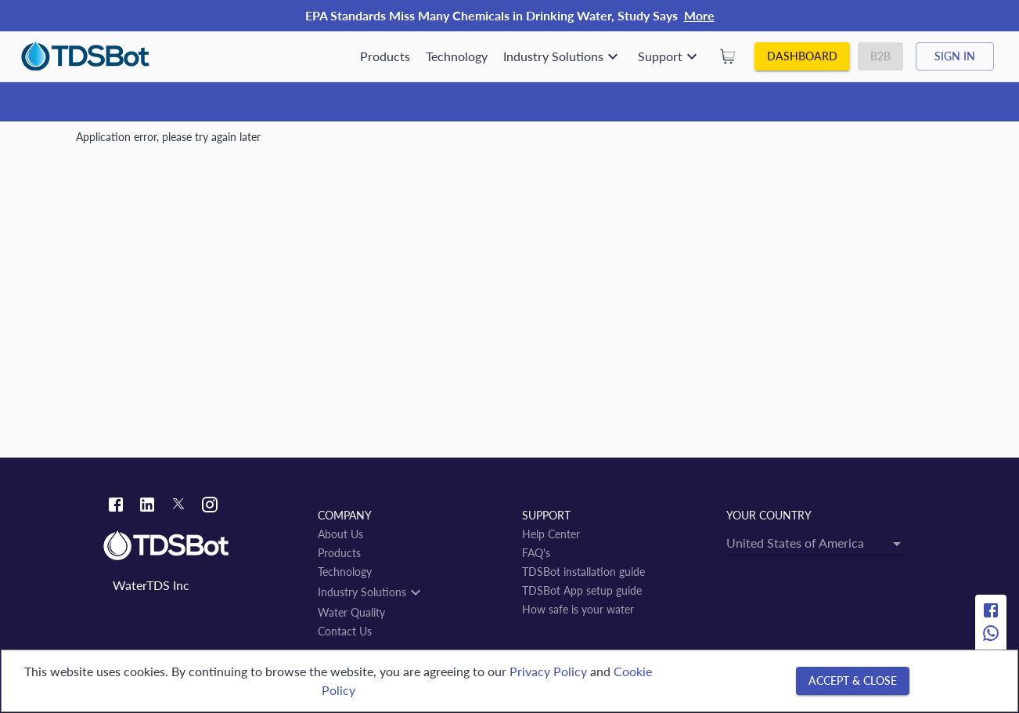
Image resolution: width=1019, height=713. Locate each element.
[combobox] (426, 306)
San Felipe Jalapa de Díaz (387, 143)
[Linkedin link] (147, 506)
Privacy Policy (548, 671)
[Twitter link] (178, 507)
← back (103, 369)
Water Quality (151, 143)
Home (91, 143)
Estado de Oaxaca (271, 143)
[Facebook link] (115, 506)
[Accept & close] (852, 681)
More (699, 15)
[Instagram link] (209, 506)
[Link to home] (202, 546)
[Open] (571, 306)
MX (206, 143)
